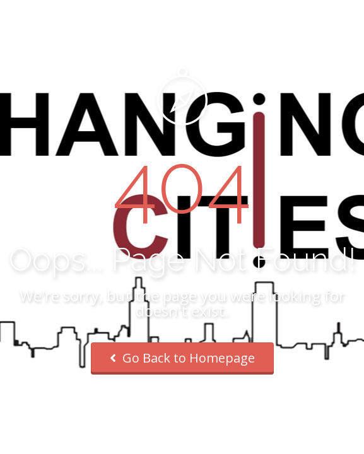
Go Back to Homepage (182, 357)
